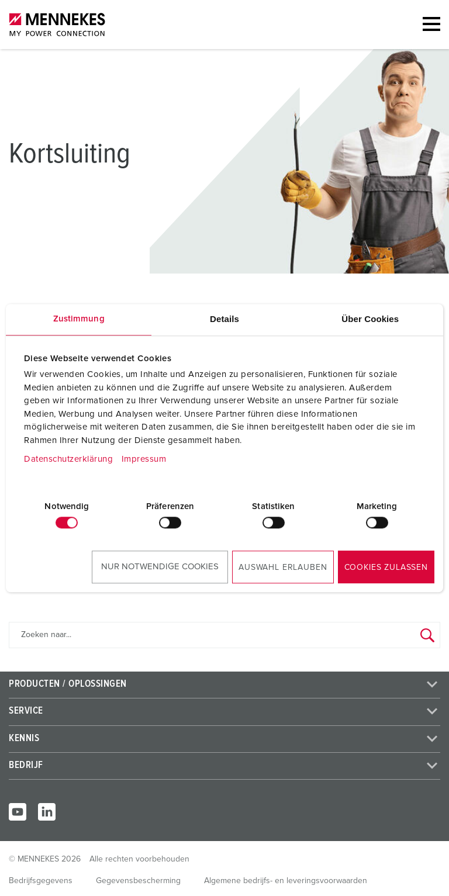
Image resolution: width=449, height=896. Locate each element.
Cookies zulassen (386, 567)
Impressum (144, 459)
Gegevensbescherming (138, 881)
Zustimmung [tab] (79, 318)
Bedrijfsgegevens (40, 881)
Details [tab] (224, 319)
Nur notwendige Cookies (160, 566)
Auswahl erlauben (283, 567)
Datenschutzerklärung (68, 459)
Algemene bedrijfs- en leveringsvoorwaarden (285, 881)
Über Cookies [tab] (370, 319)
